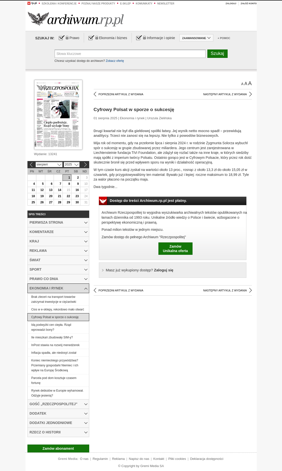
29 (68, 202)
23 (77, 196)
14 (59, 190)
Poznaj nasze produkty (98, 3)
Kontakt (158, 459)
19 (41, 196)
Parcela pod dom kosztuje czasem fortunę (54, 380)
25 (33, 202)
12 (41, 190)
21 (59, 196)
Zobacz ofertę (115, 61)
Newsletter (165, 3)
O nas (84, 459)
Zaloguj (231, 3)
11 (33, 190)
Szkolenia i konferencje (59, 3)
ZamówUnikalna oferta (175, 248)
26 (41, 202)
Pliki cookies (177, 459)
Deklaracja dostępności (206, 459)
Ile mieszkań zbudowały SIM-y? (52, 337)
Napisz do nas (139, 459)
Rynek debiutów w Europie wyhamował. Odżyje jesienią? (57, 393)
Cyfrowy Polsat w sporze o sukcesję (55, 317)
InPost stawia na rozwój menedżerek (55, 345)
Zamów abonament (58, 448)
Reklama (118, 459)
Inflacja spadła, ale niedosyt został (53, 352)
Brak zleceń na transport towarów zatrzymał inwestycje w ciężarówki (53, 299)
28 (59, 202)
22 (68, 196)
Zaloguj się (139, 270)
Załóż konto (249, 3)
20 (50, 196)
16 (77, 190)
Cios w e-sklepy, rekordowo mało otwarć (57, 309)
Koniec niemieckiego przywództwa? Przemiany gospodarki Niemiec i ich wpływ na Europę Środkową (54, 365)
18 (33, 196)
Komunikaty (144, 3)
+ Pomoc (224, 38)
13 (50, 190)
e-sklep (125, 3)
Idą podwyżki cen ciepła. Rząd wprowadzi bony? (51, 327)
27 (50, 202)
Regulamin (100, 459)
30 (77, 202)
